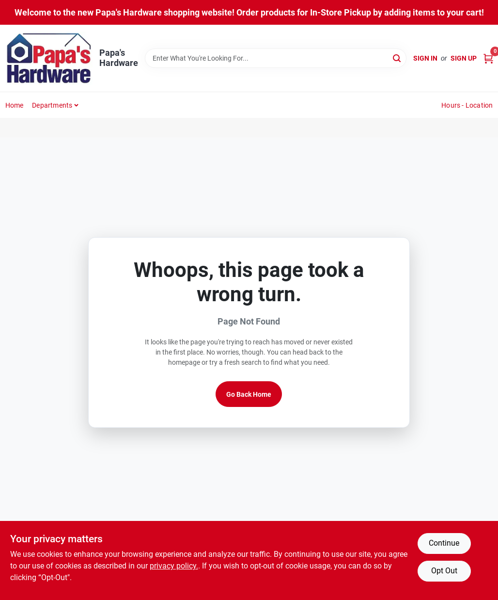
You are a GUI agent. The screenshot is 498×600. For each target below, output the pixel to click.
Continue (444, 543)
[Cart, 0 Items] (488, 58)
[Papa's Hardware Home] (49, 58)
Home (14, 105)
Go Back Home (248, 394)
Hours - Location (467, 105)
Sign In (425, 58)
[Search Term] (276, 58)
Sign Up (464, 58)
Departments (52, 105)
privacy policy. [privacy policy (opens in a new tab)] (174, 565)
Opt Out (444, 570)
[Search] (397, 57)
